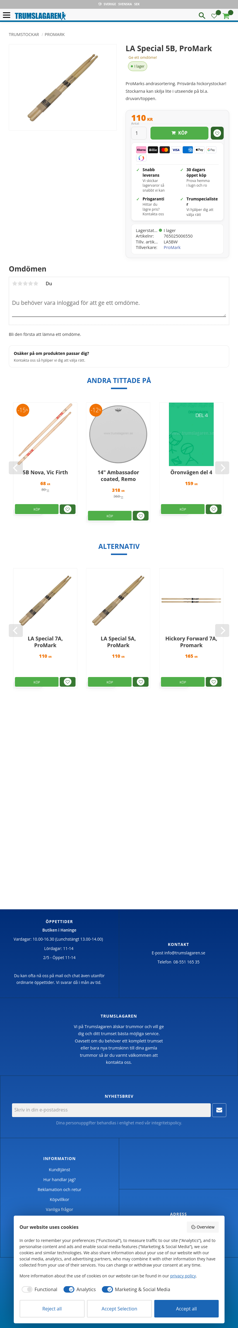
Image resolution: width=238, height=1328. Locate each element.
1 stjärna (14, 283)
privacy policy (183, 1276)
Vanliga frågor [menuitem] (59, 1209)
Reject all (51, 1308)
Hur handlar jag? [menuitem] (59, 1179)
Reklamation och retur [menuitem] (59, 1189)
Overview (202, 1227)
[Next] (222, 467)
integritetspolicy (166, 1123)
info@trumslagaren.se (185, 953)
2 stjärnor (20, 283)
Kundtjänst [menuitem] (59, 1169)
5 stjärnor (35, 283)
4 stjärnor (30, 283)
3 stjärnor (25, 283)
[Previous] (16, 467)
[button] (8, 15)
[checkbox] (38, 1289)
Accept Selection (119, 1308)
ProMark (172, 247)
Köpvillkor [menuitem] (59, 1199)
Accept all (186, 1308)
